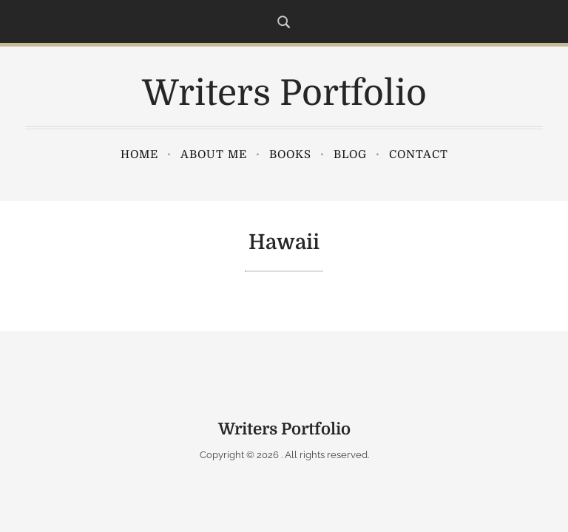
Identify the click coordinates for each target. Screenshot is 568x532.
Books (290, 154)
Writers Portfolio (284, 93)
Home (139, 154)
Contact (418, 154)
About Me (213, 154)
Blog (350, 154)
